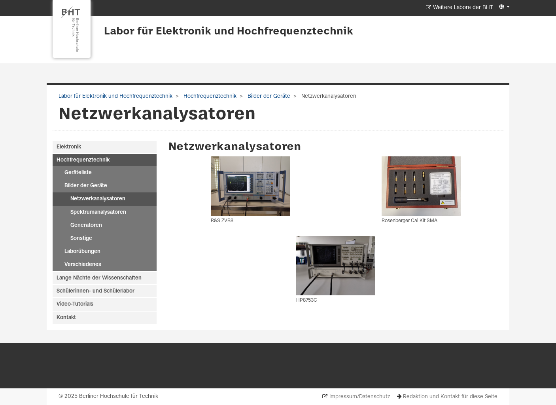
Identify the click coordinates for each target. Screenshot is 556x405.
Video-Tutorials (75, 304)
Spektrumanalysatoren (98, 212)
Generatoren (86, 225)
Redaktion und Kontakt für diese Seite (450, 396)
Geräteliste (78, 172)
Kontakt (66, 317)
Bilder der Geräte (268, 96)
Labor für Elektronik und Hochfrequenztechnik (228, 31)
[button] (503, 7)
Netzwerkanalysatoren (97, 199)
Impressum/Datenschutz (359, 396)
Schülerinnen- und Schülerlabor (95, 291)
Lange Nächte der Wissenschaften (99, 278)
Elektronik (69, 147)
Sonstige (81, 238)
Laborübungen (82, 251)
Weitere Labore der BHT (463, 7)
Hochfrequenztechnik (209, 96)
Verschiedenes (82, 264)
